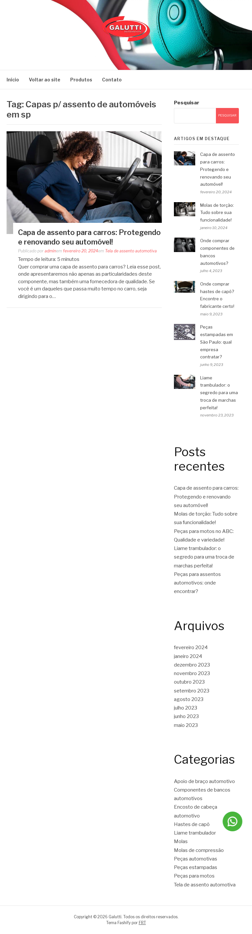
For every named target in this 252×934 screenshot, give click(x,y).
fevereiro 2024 (191, 647)
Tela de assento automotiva (131, 250)
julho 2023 (185, 708)
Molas (181, 841)
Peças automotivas (195, 859)
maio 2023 (186, 725)
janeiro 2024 (188, 656)
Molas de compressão (199, 850)
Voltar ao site (44, 79)
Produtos (81, 79)
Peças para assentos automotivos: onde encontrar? (197, 583)
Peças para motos (194, 876)
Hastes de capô (192, 824)
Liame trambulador (195, 833)
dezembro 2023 (192, 665)
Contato (112, 79)
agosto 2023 (188, 699)
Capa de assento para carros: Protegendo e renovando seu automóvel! (217, 169)
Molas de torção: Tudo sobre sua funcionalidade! (217, 212)
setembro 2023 (191, 691)
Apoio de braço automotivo (204, 781)
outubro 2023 (189, 682)
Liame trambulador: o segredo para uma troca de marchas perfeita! (219, 392)
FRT (142, 922)
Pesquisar (186, 103)
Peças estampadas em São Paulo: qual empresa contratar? (216, 341)
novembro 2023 (192, 673)
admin (50, 250)
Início (13, 79)
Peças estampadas (195, 867)
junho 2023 (186, 716)
